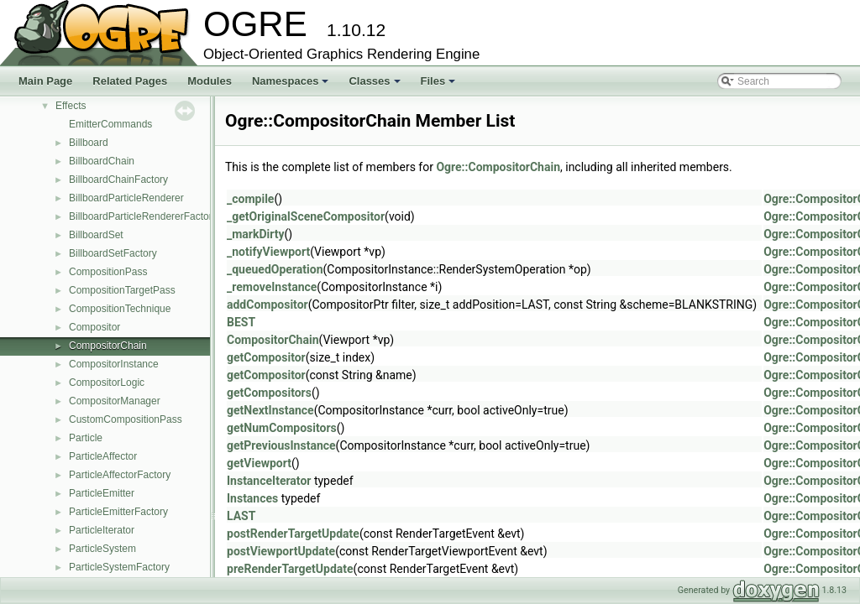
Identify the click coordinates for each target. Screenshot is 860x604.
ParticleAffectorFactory (119, 475)
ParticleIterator (101, 530)
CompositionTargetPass (122, 290)
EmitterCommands (110, 124)
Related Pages (129, 81)
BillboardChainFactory (118, 179)
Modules (209, 81)
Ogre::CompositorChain (498, 167)
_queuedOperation (274, 269)
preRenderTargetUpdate (290, 568)
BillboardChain (101, 161)
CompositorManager (114, 401)
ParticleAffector (103, 456)
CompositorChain (108, 345)
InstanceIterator (269, 480)
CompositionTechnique (119, 309)
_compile (250, 199)
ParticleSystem (102, 549)
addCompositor (267, 304)
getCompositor (266, 357)
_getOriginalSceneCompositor (306, 216)
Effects (70, 106)
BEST (241, 322)
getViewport (259, 463)
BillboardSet (96, 235)
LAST (241, 516)
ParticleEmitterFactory (118, 512)
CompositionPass (108, 272)
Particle (85, 438)
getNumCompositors (282, 428)
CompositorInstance (114, 364)
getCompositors (269, 392)
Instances (252, 498)
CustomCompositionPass (125, 419)
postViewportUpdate (281, 551)
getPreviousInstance (281, 445)
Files (440, 85)
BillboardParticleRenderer (126, 198)
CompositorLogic (106, 382)
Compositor (94, 327)
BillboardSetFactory (113, 253)
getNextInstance (270, 410)
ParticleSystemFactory (119, 567)
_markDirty (256, 234)
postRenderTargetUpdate (293, 533)
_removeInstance (272, 287)
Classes (375, 85)
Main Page (45, 81)
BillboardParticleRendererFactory (143, 216)
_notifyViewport (268, 251)
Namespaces (292, 85)
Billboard (88, 142)
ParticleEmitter (101, 493)
